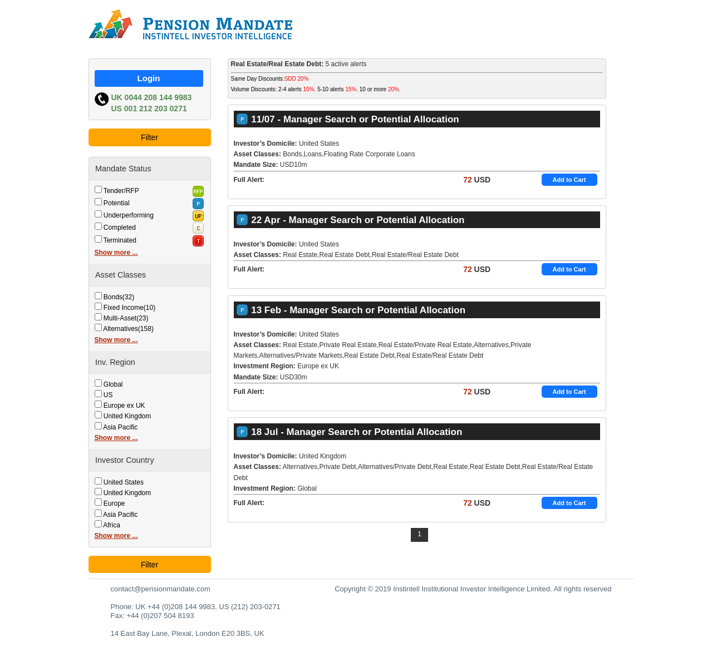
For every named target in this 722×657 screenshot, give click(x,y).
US (108, 395)
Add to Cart (569, 179)
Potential (117, 203)
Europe (114, 503)
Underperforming (129, 215)
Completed (120, 227)
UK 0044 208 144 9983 (151, 97)
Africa (111, 525)
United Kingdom (127, 416)
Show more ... (116, 252)
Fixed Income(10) (129, 308)
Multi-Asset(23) (126, 318)
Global (113, 384)
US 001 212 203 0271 (149, 108)
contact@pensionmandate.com (160, 589)
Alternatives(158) (128, 329)
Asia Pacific (120, 427)
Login (148, 78)
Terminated (120, 240)
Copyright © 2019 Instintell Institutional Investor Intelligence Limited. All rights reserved (473, 589)
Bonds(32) (119, 297)
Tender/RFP (121, 191)
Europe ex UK (124, 405)
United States (124, 482)
